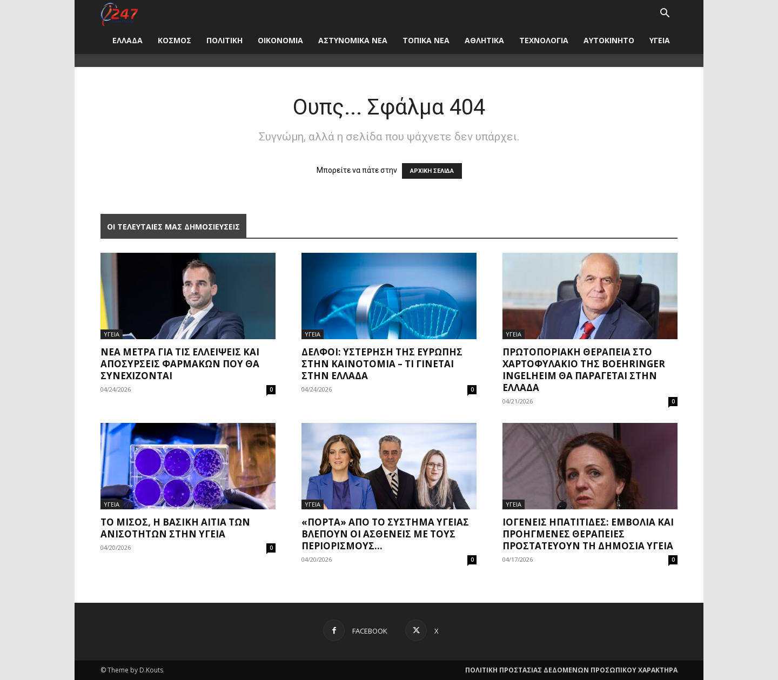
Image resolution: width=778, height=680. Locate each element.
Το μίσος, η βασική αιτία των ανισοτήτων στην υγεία (175, 528)
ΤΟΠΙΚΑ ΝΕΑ (426, 40)
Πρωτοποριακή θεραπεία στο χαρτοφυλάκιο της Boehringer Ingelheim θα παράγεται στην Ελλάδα (583, 370)
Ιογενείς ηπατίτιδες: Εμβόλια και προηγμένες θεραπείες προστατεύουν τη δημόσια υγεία (588, 534)
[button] (665, 14)
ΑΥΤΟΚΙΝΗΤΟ (609, 40)
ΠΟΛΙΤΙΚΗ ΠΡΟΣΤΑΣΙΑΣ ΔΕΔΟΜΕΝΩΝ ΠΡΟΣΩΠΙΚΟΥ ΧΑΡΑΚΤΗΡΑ (571, 670)
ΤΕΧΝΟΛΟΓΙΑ (543, 40)
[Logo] (119, 13)
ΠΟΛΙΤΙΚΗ (224, 40)
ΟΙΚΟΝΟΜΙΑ (280, 40)
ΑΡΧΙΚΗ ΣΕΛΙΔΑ (432, 170)
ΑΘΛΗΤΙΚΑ (484, 40)
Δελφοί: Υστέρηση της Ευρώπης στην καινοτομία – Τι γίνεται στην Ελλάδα (381, 364)
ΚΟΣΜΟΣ (174, 40)
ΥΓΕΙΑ (659, 40)
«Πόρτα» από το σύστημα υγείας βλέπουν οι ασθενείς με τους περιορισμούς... (385, 534)
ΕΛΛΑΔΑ (127, 40)
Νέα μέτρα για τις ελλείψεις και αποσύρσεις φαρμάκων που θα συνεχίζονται (179, 364)
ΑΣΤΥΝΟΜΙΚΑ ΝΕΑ (352, 40)
